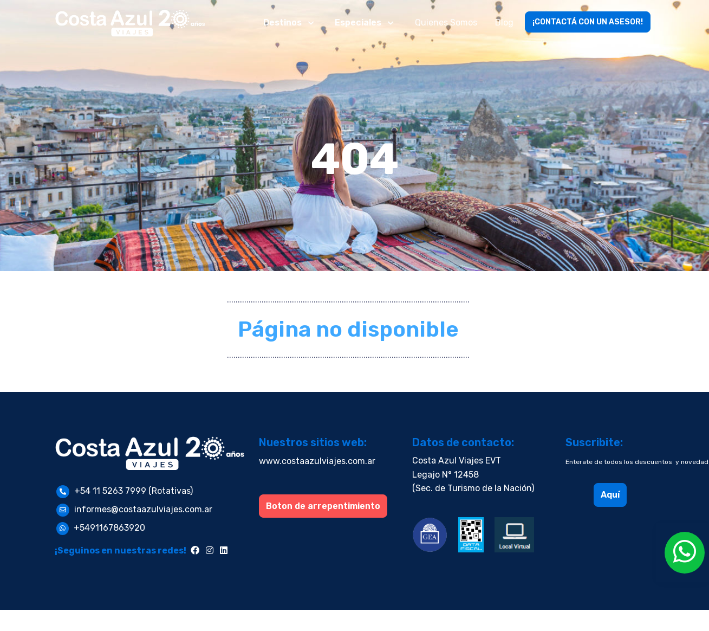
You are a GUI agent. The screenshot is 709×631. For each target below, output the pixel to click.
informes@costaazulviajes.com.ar (143, 509)
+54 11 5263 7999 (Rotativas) (133, 491)
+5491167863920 (109, 528)
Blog (504, 22)
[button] (289, 22)
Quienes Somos (446, 22)
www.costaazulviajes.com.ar (317, 461)
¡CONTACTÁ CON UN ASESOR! (587, 22)
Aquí (610, 495)
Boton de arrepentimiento (323, 506)
